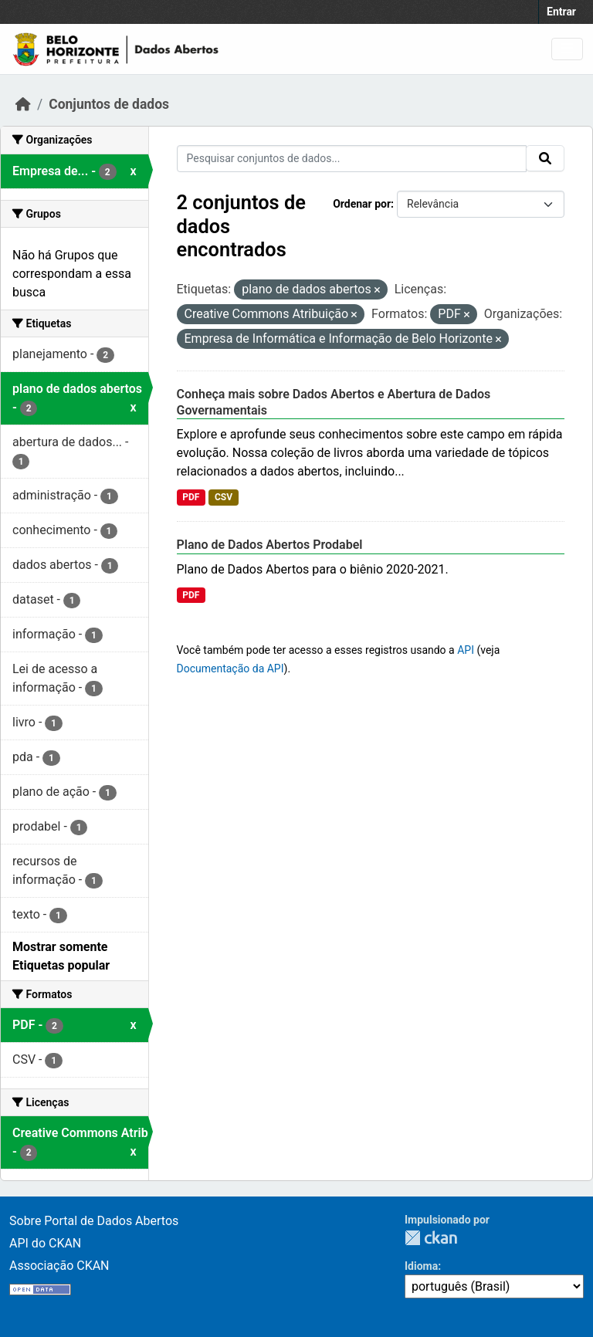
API (465, 650)
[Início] (23, 104)
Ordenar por (362, 204)
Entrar (561, 11)
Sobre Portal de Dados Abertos (93, 1220)
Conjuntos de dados (109, 104)
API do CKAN (45, 1243)
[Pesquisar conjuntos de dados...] (352, 158)
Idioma (421, 1266)
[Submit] (545, 158)
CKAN (431, 1238)
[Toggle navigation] (567, 49)
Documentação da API (230, 668)
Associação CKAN (59, 1265)
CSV (223, 497)
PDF (190, 497)
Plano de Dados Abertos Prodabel (270, 544)
